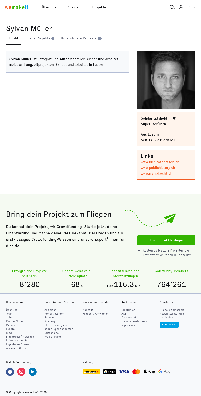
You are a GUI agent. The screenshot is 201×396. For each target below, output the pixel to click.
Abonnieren (169, 324)
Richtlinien (128, 310)
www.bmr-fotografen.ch (160, 162)
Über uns (11, 310)
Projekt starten (54, 313)
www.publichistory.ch (158, 167)
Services (49, 317)
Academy (49, 321)
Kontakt (88, 310)
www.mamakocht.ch (156, 173)
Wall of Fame (52, 336)
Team (9, 313)
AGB (124, 313)
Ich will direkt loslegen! (166, 240)
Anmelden (50, 310)
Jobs (9, 317)
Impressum (128, 325)
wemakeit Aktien (16, 348)
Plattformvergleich (56, 325)
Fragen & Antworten (95, 313)
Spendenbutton (58, 329)
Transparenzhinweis (134, 321)
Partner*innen (15, 321)
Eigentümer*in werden (20, 336)
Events (10, 329)
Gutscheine (51, 333)
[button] (172, 7)
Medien (10, 325)
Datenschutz (129, 317)
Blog (9, 333)
